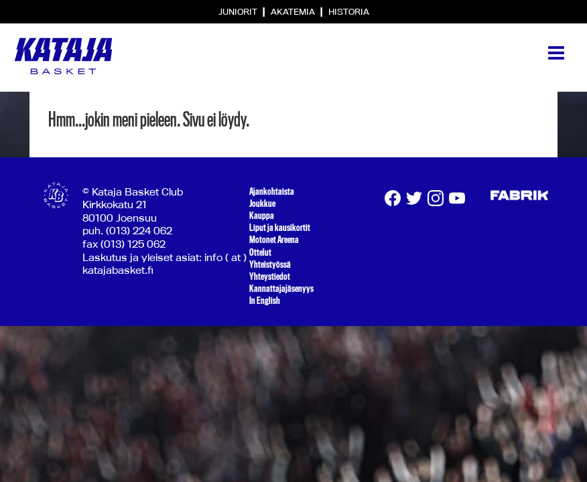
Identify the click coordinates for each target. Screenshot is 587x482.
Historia (348, 11)
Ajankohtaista (271, 191)
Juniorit (238, 11)
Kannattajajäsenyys (281, 288)
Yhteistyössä (270, 264)
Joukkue (262, 203)
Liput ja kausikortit (279, 227)
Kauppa (261, 215)
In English (264, 300)
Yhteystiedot (269, 276)
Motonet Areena (274, 239)
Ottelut (260, 252)
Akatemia (294, 11)
